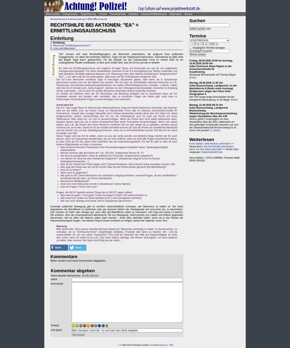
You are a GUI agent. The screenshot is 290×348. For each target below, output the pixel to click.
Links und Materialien (64, 48)
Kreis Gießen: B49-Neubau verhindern (209, 143)
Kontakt (153, 345)
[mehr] (192, 77)
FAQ (171, 345)
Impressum (163, 345)
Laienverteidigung (76, 19)
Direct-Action (53, 14)
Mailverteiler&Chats (212, 152)
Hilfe (208, 28)
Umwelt (103, 14)
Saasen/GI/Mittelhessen (154, 14)
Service (188, 14)
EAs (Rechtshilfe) (97, 19)
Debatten (134, 14)
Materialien (176, 14)
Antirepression (70, 14)
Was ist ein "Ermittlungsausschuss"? (72, 45)
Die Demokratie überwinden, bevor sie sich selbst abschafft (211, 148)
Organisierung (88, 14)
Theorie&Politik (118, 14)
